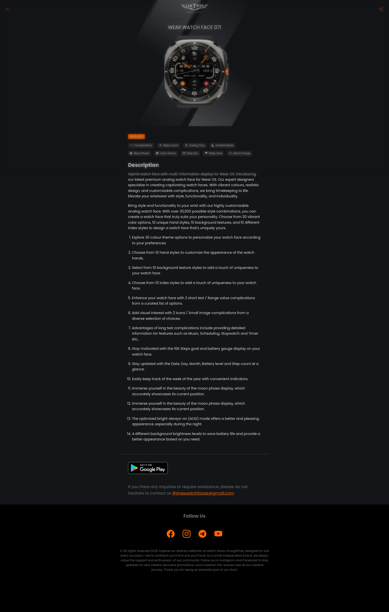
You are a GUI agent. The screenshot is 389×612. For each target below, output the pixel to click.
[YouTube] (218, 534)
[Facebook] (171, 534)
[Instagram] (187, 534)
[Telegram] (202, 534)
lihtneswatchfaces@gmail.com (203, 493)
